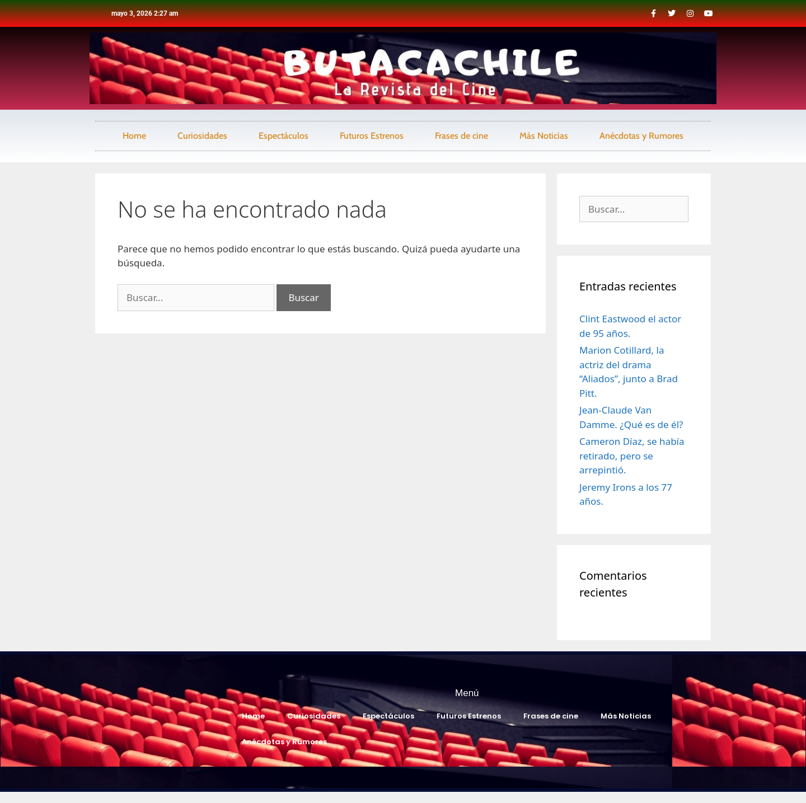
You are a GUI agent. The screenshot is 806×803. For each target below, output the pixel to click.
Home (134, 135)
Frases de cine (461, 135)
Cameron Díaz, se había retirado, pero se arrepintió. (632, 455)
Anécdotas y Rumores (641, 135)
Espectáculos (283, 135)
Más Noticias (543, 135)
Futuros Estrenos (372, 135)
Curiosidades (202, 135)
